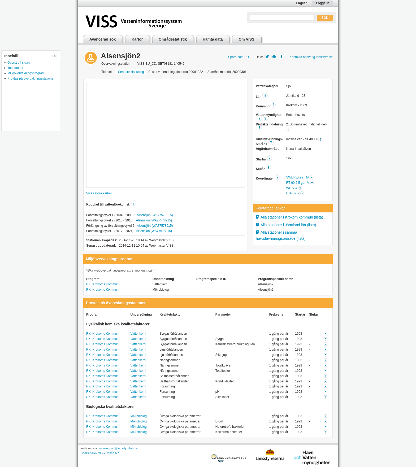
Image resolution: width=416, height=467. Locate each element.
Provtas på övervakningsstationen (31, 78)
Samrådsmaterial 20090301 (226, 72)
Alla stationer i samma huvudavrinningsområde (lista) (281, 235)
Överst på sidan (18, 62)
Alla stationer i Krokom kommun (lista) (289, 217)
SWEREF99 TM (297, 177)
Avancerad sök (102, 39)
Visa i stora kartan (99, 193)
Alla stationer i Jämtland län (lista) (286, 225)
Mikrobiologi (139, 416)
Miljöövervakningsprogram (26, 73)
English (301, 3)
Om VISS (246, 39)
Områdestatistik (173, 39)
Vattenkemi (138, 333)
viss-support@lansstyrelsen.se (118, 448)
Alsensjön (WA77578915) (155, 215)
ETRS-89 (292, 193)
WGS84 (291, 188)
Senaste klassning (131, 72)
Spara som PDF (239, 57)
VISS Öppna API (108, 453)
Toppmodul (15, 68)
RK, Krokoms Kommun (102, 284)
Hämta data (213, 39)
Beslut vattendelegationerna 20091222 (175, 72)
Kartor (137, 39)
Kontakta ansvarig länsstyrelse (311, 57)
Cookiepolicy (89, 453)
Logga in (322, 3)
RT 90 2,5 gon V (297, 183)
